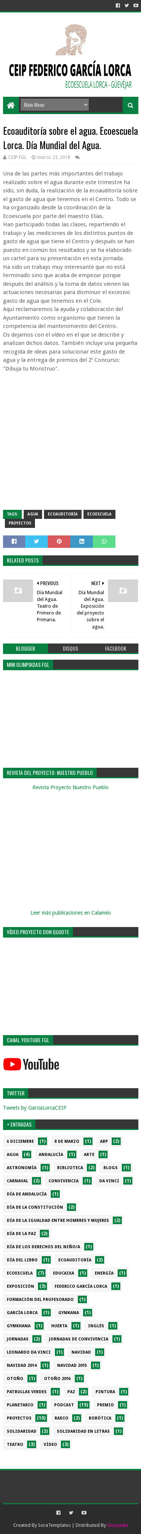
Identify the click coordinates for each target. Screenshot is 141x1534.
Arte (89, 1154)
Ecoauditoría (63, 514)
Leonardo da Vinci (29, 1352)
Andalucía (51, 1154)
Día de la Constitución (35, 1207)
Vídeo (50, 1444)
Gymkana (68, 1312)
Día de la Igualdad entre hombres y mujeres (58, 1220)
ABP (104, 1141)
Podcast (64, 1405)
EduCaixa (63, 1273)
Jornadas (18, 1339)
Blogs (110, 1167)
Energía (104, 1273)
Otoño (15, 1378)
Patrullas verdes (27, 1391)
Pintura (105, 1391)
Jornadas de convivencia (78, 1339)
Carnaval (17, 1181)
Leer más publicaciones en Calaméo (70, 913)
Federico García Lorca (81, 1286)
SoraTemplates (54, 1525)
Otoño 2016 (57, 1378)
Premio (105, 1405)
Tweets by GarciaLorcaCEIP (35, 1108)
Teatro (15, 1444)
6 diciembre (20, 1141)
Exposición (20, 1286)
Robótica (100, 1418)
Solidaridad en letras (83, 1431)
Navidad (81, 1352)
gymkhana (18, 1326)
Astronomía (21, 1167)
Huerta (59, 1326)
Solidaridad (21, 1431)
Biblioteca (70, 1167)
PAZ (71, 1391)
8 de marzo (67, 1141)
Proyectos (20, 523)
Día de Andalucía (27, 1194)
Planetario (20, 1405)
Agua (32, 514)
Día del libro (22, 1260)
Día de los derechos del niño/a (43, 1246)
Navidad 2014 (21, 1365)
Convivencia (64, 1181)
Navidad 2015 (72, 1365)
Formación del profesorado (40, 1299)
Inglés (96, 1326)
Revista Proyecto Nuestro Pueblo (70, 787)
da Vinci (109, 1181)
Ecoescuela (99, 514)
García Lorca (22, 1312)
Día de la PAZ (21, 1233)
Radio (61, 1418)
